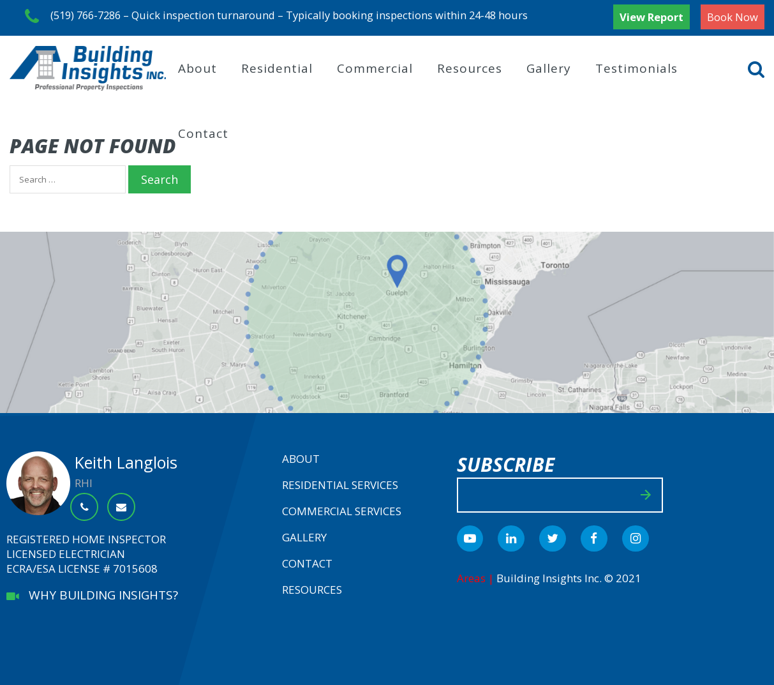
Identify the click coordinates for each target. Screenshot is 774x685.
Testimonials (636, 65)
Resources (469, 65)
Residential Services (340, 482)
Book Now (732, 17)
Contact (203, 131)
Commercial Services (341, 508)
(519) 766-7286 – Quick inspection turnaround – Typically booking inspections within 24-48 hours (284, 17)
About (197, 65)
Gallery (548, 65)
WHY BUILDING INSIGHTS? (92, 592)
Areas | (476, 575)
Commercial (375, 65)
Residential (277, 65)
